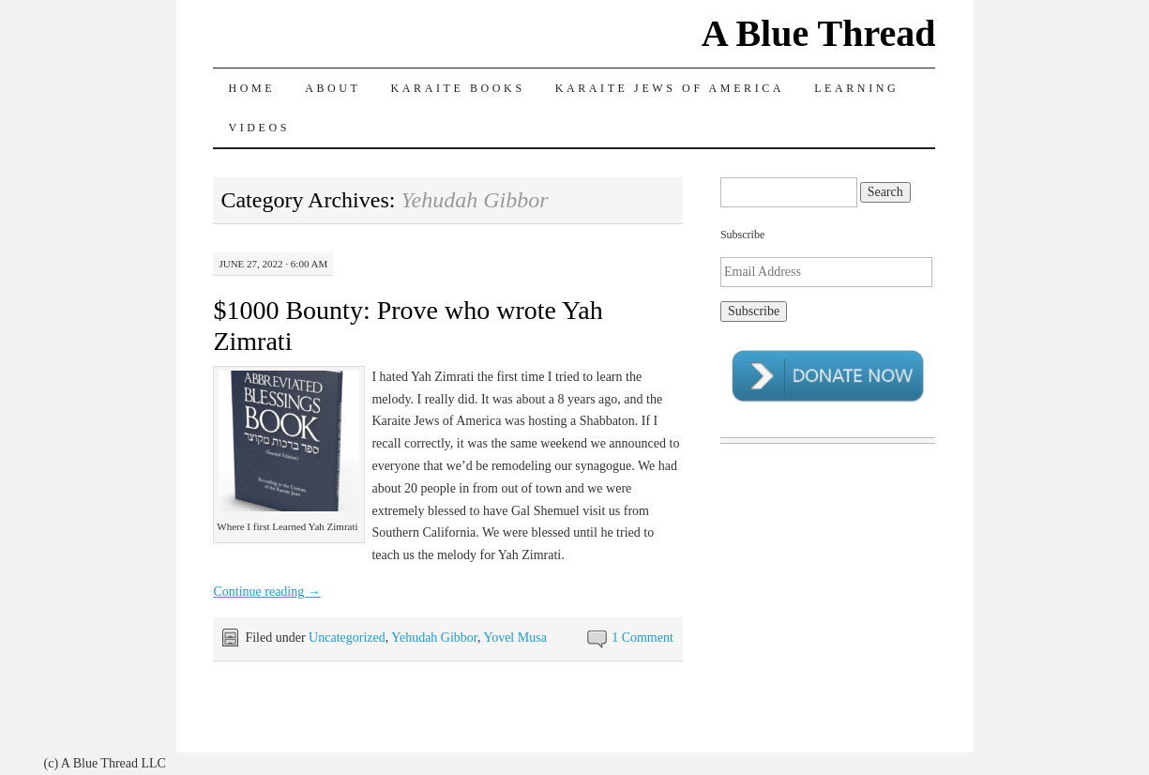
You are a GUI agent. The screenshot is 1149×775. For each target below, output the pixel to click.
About (332, 88)
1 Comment (642, 638)
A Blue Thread (819, 33)
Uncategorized (347, 638)
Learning (856, 88)
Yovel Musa (514, 638)
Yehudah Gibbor (434, 638)
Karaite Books (458, 88)
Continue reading (266, 592)
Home (251, 88)
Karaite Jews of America (669, 88)
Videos (259, 127)
